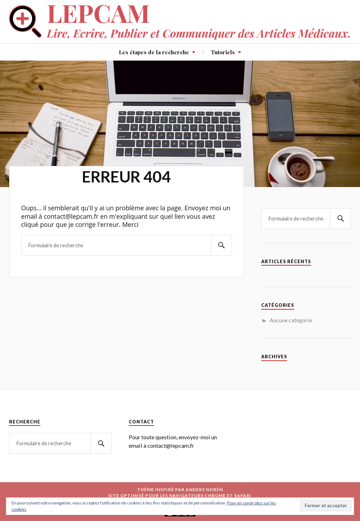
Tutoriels (223, 52)
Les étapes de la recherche (154, 52)
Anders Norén (204, 489)
